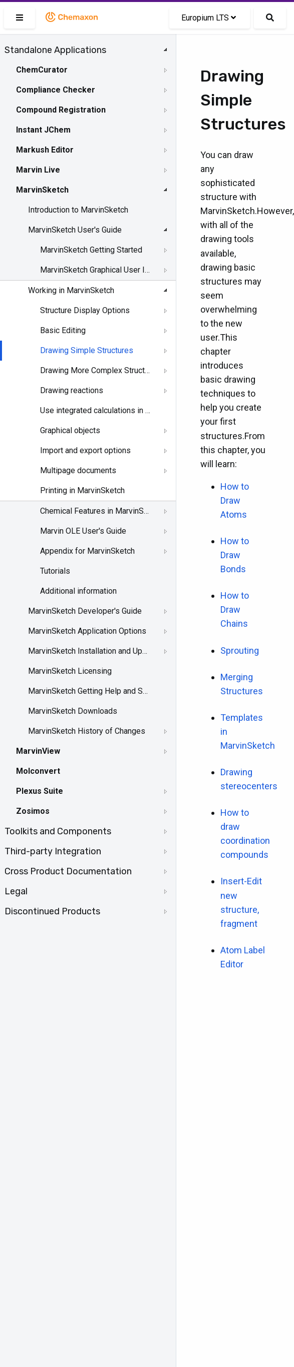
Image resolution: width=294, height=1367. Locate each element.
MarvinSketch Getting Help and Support (88, 691)
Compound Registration (61, 110)
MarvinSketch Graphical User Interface (96, 270)
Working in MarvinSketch (71, 290)
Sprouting (239, 650)
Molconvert (38, 771)
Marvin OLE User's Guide (83, 531)
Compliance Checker (55, 90)
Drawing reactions (71, 390)
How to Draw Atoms (234, 500)
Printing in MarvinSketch (82, 490)
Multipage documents (78, 470)
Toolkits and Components (58, 831)
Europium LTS (208, 18)
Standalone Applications (55, 50)
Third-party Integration (53, 851)
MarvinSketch (42, 190)
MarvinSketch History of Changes (86, 731)
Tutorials (55, 571)
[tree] (88, 480)
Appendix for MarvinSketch (87, 551)
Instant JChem (43, 130)
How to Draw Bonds (234, 555)
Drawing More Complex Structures (96, 370)
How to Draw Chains (234, 609)
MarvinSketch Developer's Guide (85, 611)
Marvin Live (38, 170)
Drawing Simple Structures (86, 350)
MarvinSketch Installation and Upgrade (88, 651)
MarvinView (38, 751)
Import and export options (85, 450)
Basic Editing (63, 330)
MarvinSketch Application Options (87, 631)
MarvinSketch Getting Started (91, 250)
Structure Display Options (85, 310)
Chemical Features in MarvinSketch (96, 511)
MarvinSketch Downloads (72, 711)
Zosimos (33, 811)
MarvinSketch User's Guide (75, 230)
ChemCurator (42, 70)
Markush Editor (45, 150)
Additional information (78, 591)
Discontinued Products (52, 911)
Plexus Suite (39, 791)
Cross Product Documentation (68, 871)
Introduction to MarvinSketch (78, 210)
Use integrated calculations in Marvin (96, 410)
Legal (16, 891)
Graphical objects (70, 430)
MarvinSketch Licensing (70, 671)
